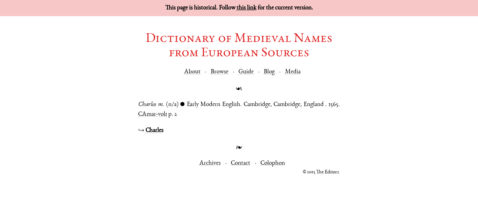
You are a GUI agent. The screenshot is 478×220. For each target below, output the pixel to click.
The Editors (327, 172)
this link (246, 8)
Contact (240, 163)
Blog (269, 72)
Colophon (272, 163)
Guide (246, 72)
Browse (219, 72)
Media (293, 72)
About (192, 72)
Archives (210, 163)
